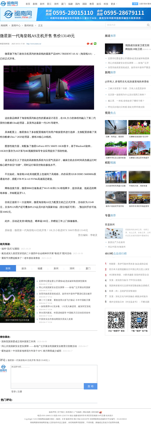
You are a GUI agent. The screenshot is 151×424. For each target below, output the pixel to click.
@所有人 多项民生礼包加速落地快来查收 (127, 81)
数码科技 (29, 25)
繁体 (149, 4)
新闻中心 (16, 25)
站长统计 (109, 415)
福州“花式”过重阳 (10, 249)
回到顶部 (95, 412)
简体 (145, 4)
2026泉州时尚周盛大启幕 (116, 186)
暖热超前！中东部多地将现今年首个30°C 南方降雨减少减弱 (31, 351)
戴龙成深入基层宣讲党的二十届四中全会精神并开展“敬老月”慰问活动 (36, 253)
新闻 (35, 4)
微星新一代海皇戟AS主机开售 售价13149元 (28, 360)
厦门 (63, 4)
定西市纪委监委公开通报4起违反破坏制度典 (128, 58)
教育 (92, 4)
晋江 (49, 4)
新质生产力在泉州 (116, 242)
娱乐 (99, 4)
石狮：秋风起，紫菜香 (115, 137)
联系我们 (69, 412)
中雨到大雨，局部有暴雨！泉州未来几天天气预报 (139, 186)
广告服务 (78, 412)
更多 (113, 4)
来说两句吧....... (54, 373)
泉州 (42, 4)
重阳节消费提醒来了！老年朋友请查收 (21, 258)
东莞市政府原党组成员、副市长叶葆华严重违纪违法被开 (65, 294)
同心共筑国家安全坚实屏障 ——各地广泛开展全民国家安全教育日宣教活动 (39, 346)
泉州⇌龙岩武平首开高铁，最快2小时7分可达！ (116, 206)
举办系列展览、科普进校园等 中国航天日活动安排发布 (64, 313)
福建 (70, 4)
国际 (84, 4)
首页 (28, 4)
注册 (141, 4)
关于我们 (61, 412)
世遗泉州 (110, 224)
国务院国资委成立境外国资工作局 (18, 341)
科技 (106, 4)
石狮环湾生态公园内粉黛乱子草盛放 (116, 158)
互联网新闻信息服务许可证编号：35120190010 (108, 419)
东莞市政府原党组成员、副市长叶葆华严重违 (129, 67)
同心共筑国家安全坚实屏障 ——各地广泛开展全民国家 (64, 287)
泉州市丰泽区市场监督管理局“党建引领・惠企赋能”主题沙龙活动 (139, 206)
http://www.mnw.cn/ (34, 44)
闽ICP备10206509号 (81, 419)
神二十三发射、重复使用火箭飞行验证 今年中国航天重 (64, 300)
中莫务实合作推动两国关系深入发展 (56, 319)
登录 (13, 391)
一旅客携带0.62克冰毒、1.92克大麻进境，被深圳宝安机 (65, 306)
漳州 (56, 4)
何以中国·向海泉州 (116, 247)
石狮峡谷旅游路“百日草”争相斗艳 (139, 137)
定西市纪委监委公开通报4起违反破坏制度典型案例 (63, 281)
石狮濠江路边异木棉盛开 (139, 158)
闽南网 (4, 25)
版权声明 (52, 412)
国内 (77, 4)
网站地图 (86, 412)
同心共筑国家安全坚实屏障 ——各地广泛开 (128, 63)
